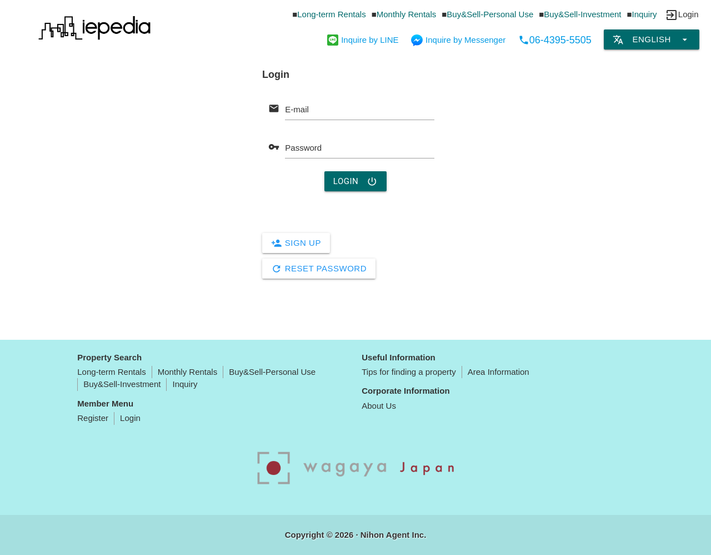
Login (355, 181)
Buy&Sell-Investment (582, 14)
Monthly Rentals (407, 14)
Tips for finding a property (409, 371)
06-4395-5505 (555, 40)
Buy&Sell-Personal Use (490, 14)
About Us (379, 405)
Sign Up (296, 243)
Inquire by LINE (362, 39)
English (651, 39)
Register (92, 418)
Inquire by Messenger (458, 39)
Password (303, 147)
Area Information (498, 371)
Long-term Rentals (331, 14)
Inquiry (644, 14)
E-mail (297, 109)
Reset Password (319, 269)
